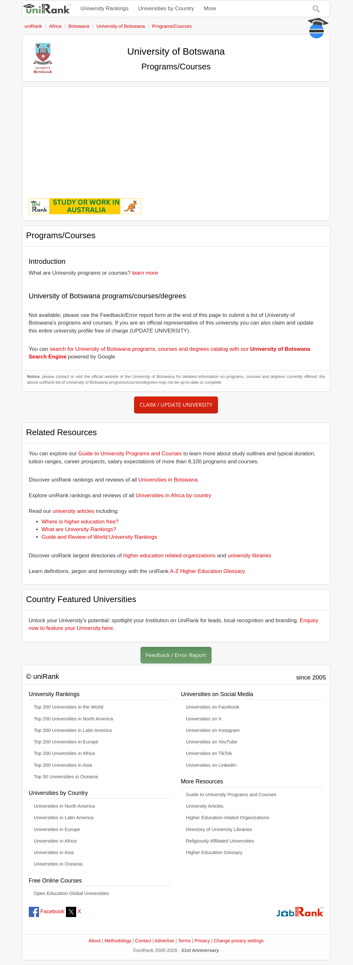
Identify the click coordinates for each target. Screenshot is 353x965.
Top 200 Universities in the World (68, 707)
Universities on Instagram (213, 730)
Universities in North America (64, 806)
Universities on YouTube (211, 741)
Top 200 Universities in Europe (66, 741)
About (94, 940)
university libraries (249, 556)
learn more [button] (145, 273)
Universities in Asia (54, 852)
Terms (184, 940)
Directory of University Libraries (219, 829)
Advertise (164, 940)
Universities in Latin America (64, 817)
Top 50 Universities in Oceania (66, 776)
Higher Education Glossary (214, 852)
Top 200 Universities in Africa (64, 753)
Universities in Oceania (58, 864)
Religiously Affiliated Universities (220, 840)
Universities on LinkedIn (211, 765)
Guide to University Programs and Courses (130, 454)
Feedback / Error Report (176, 655)
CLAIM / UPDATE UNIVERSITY (176, 404)
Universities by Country (166, 8)
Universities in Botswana (168, 480)
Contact (143, 940)
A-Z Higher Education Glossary (207, 571)
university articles (73, 511)
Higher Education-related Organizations (227, 817)
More (210, 8)
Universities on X (204, 718)
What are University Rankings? (79, 529)
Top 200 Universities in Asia (63, 765)
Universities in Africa (55, 840)
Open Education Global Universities (71, 893)
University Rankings (105, 8)
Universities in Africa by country (173, 495)
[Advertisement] (176, 138)
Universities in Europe (57, 829)
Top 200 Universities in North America (73, 718)
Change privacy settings (239, 940)
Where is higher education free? (80, 522)
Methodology (118, 940)
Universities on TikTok (209, 753)
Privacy (202, 940)
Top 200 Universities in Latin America (73, 730)
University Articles (204, 806)
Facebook (46, 911)
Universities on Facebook (212, 707)
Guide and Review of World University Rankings (99, 537)
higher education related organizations (169, 556)
